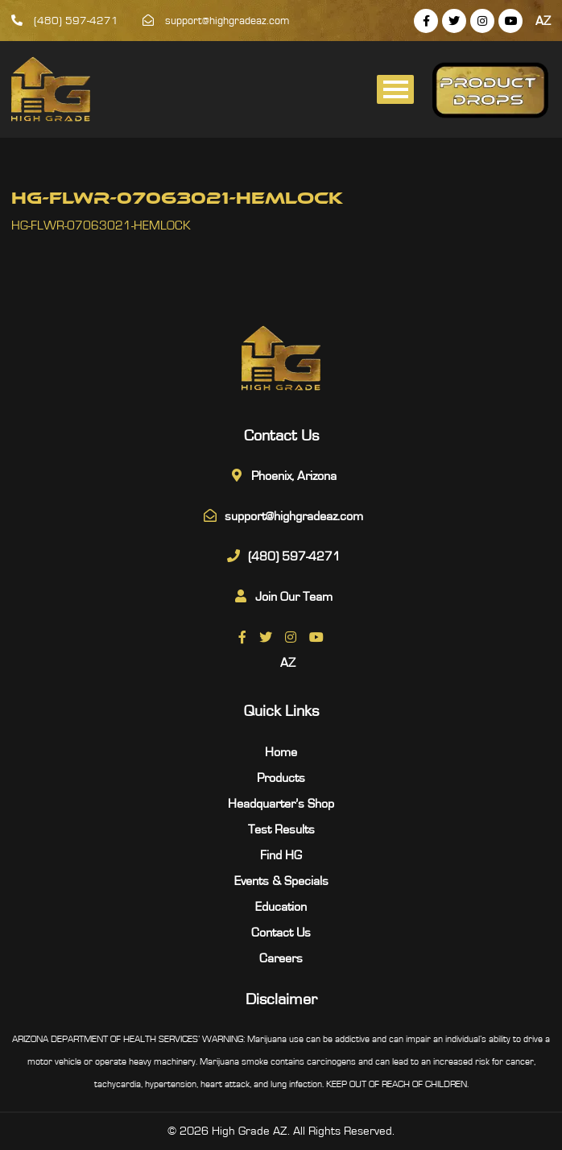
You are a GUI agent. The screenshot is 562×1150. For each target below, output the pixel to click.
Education (281, 906)
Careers (281, 958)
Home (281, 752)
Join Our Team (294, 596)
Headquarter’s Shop (281, 803)
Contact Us (281, 932)
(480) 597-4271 (64, 21)
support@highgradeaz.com (216, 21)
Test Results (281, 829)
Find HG (281, 855)
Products (281, 777)
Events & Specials (281, 881)
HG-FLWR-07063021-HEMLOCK (101, 225)
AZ (543, 20)
